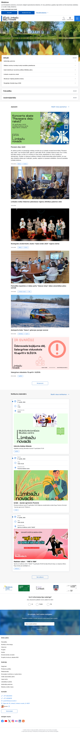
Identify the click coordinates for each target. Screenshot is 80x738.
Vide (29, 291)
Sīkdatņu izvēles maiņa (7, 687)
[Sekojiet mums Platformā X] (9, 721)
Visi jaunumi (40, 383)
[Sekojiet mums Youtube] (6, 721)
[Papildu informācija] (9, 706)
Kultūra (25, 163)
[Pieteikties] (39, 629)
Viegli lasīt (3, 666)
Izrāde (16, 510)
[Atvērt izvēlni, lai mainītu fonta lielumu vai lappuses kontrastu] (70, 19)
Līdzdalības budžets (6, 682)
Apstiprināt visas (26, 12)
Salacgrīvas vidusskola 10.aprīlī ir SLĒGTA (25, 372)
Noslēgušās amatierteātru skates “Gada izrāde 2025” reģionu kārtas (35, 244)
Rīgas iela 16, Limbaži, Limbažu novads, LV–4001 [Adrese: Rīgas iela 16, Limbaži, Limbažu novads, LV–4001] (16, 703)
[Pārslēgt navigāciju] (77, 18)
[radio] (30, 604)
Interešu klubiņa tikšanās (23, 446)
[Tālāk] (76, 588)
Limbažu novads (22, 291)
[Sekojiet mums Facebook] (2, 721)
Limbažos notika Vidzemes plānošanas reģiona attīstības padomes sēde (36, 202)
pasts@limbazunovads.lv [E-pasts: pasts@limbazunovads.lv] (9, 701)
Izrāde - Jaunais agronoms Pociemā (26, 503)
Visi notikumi (40, 577)
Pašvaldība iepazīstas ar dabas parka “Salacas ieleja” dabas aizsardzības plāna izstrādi (38, 287)
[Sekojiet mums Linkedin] (20, 721)
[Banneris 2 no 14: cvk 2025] (24, 588)
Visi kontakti (9, 711)
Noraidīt (9, 12)
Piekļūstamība (5, 671)
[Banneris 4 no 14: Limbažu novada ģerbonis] (56, 588)
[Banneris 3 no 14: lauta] (40, 588)
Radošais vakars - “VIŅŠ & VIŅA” (25, 562)
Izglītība (20, 376)
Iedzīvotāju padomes (6, 684)
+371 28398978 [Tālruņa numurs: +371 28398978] (7, 698)
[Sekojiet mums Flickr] (16, 721)
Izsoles (3, 652)
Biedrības (21, 333)
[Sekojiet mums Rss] (23, 721)
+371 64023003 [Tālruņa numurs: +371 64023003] (7, 696)
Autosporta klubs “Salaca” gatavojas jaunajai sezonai (29, 330)
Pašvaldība (4, 642)
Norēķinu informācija (7, 644)
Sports (27, 333)
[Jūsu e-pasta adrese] (39, 624)
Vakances (3, 647)
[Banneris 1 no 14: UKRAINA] (8, 588)
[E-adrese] (4, 706)
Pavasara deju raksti (18, 147)
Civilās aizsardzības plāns (8, 676)
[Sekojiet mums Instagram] (13, 721)
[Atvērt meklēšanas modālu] (63, 19)
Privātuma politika (6, 669)
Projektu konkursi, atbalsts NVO (10, 657)
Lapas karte (4, 679)
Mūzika (19, 163)
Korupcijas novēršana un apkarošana (11, 674)
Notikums (17, 568)
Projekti (3, 649)
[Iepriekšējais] (4, 588)
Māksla (20, 247)
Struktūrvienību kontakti (7, 655)
